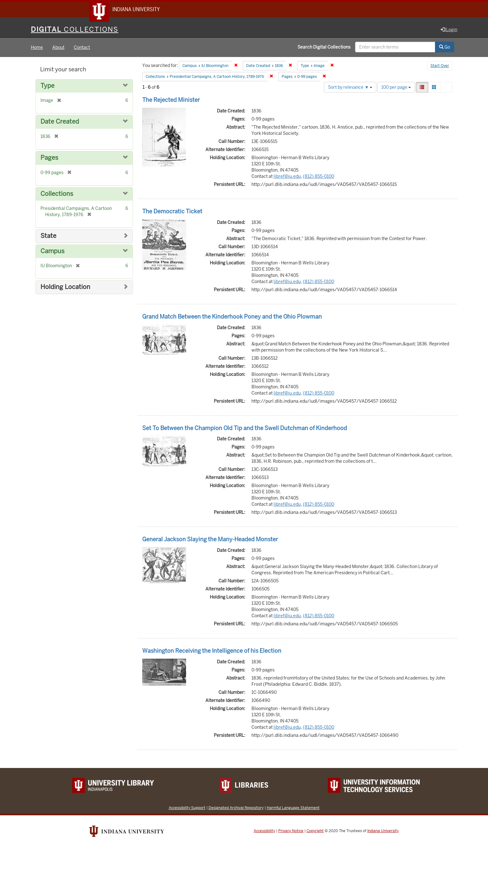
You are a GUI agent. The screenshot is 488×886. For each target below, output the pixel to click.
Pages (49, 158)
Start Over (439, 66)
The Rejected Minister (171, 100)
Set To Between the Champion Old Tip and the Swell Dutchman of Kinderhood (244, 428)
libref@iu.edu (287, 177)
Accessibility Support (187, 808)
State (48, 236)
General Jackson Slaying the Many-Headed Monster (210, 539)
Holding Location (65, 287)
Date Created (59, 122)
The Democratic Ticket (172, 212)
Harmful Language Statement (293, 808)
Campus (52, 252)
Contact (82, 48)
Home (37, 48)
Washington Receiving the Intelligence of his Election (211, 651)
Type (47, 86)
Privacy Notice (290, 831)
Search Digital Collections (324, 47)
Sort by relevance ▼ (350, 88)
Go (444, 47)
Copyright (315, 831)
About (58, 48)
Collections (56, 194)
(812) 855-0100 (318, 177)
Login (449, 30)
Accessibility (264, 831)
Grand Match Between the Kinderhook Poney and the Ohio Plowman (232, 317)
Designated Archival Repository (236, 808)
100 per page (396, 88)
